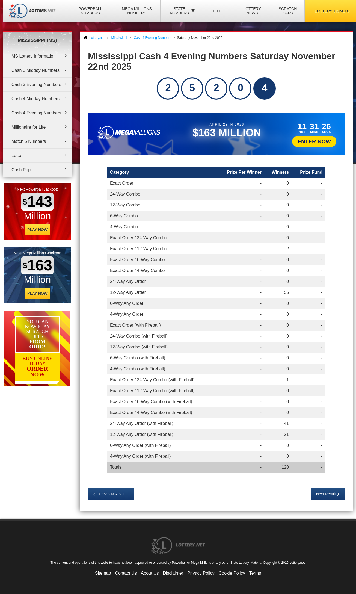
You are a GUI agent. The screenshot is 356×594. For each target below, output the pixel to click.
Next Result (326, 494)
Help (217, 11)
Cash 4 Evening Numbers (36, 113)
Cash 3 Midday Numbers (35, 70)
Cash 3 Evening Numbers (36, 84)
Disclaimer (173, 573)
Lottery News (252, 11)
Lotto (16, 155)
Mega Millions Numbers (137, 11)
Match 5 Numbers (28, 141)
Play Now (37, 229)
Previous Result (112, 494)
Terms (255, 573)
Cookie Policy (232, 573)
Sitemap (103, 573)
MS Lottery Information (33, 56)
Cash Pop (21, 169)
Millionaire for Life (28, 127)
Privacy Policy (201, 573)
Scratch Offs (288, 11)
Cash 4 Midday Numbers (35, 98)
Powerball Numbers (90, 11)
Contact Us (126, 573)
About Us (150, 573)
